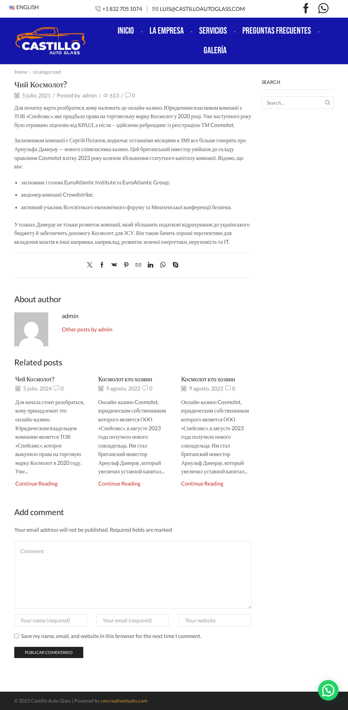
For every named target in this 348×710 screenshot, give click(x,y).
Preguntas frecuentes (276, 30)
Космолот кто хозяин (125, 379)
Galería (215, 50)
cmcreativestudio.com (124, 701)
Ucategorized (47, 72)
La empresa (167, 30)
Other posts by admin (87, 329)
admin (89, 95)
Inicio (126, 30)
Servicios (213, 30)
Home (21, 72)
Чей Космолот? (34, 379)
